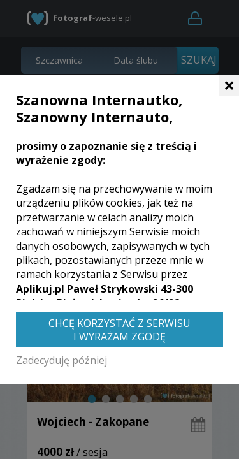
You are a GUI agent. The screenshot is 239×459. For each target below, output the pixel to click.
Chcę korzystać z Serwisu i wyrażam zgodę (119, 330)
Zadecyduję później (61, 360)
